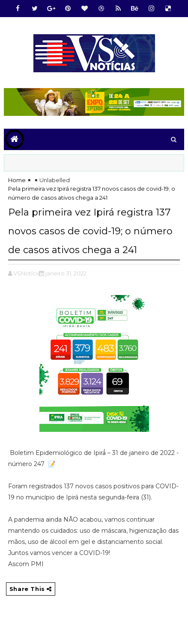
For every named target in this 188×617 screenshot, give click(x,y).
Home (17, 180)
